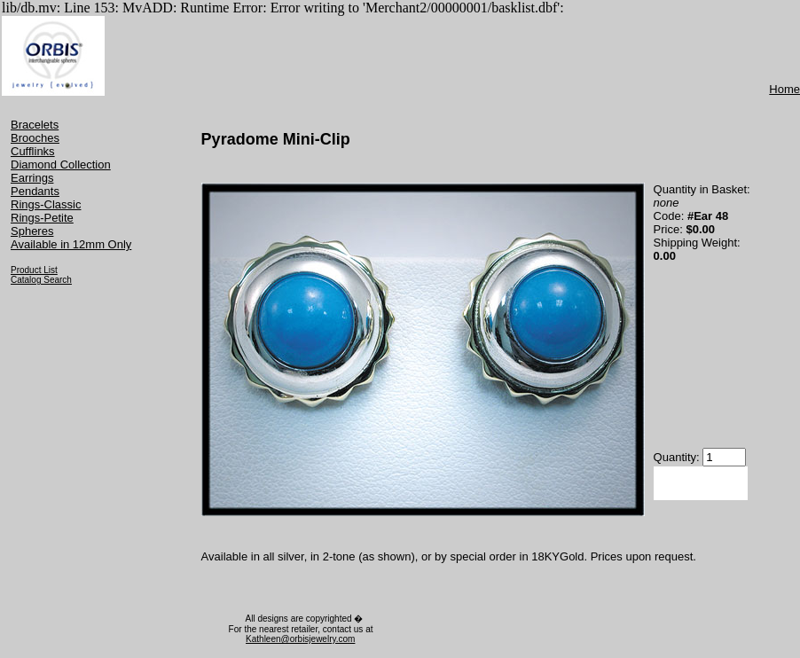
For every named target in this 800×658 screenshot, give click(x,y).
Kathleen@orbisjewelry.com (300, 639)
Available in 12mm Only (71, 244)
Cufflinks (33, 151)
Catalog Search (41, 280)
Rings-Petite (42, 217)
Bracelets (35, 124)
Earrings (32, 177)
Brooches (35, 138)
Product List (34, 270)
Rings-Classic (46, 204)
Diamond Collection (61, 164)
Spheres (32, 231)
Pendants (35, 191)
